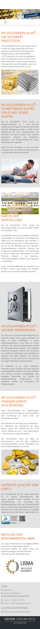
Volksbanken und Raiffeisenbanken (15, 612)
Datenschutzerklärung (10, 593)
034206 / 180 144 (17, 600)
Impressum (6, 590)
